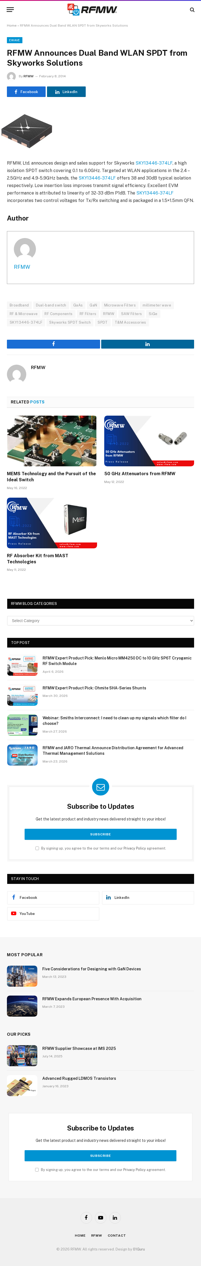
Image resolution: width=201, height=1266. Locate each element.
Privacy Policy (135, 848)
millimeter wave (157, 305)
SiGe (153, 314)
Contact (117, 1235)
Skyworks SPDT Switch (70, 322)
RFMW (28, 76)
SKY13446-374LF (154, 163)
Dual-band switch (51, 305)
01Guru (139, 1249)
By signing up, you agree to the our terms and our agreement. (100, 848)
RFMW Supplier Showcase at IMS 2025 (79, 1048)
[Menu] (10, 9)
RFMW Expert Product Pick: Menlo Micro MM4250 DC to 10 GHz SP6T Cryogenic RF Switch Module (117, 661)
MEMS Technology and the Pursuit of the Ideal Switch (51, 476)
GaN (93, 305)
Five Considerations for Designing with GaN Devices (91, 969)
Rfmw (96, 1235)
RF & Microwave (24, 314)
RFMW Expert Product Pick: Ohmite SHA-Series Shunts (94, 688)
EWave (14, 40)
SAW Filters (131, 314)
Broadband (19, 305)
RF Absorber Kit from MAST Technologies (37, 558)
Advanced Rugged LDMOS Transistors (79, 1078)
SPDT (103, 322)
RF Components (58, 314)
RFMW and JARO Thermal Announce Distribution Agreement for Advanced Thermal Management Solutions (113, 751)
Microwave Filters (120, 305)
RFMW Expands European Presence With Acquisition (92, 999)
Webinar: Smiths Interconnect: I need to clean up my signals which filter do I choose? (114, 721)
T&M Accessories (130, 322)
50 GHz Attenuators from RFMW (140, 473)
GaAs (78, 305)
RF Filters (88, 314)
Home (12, 25)
